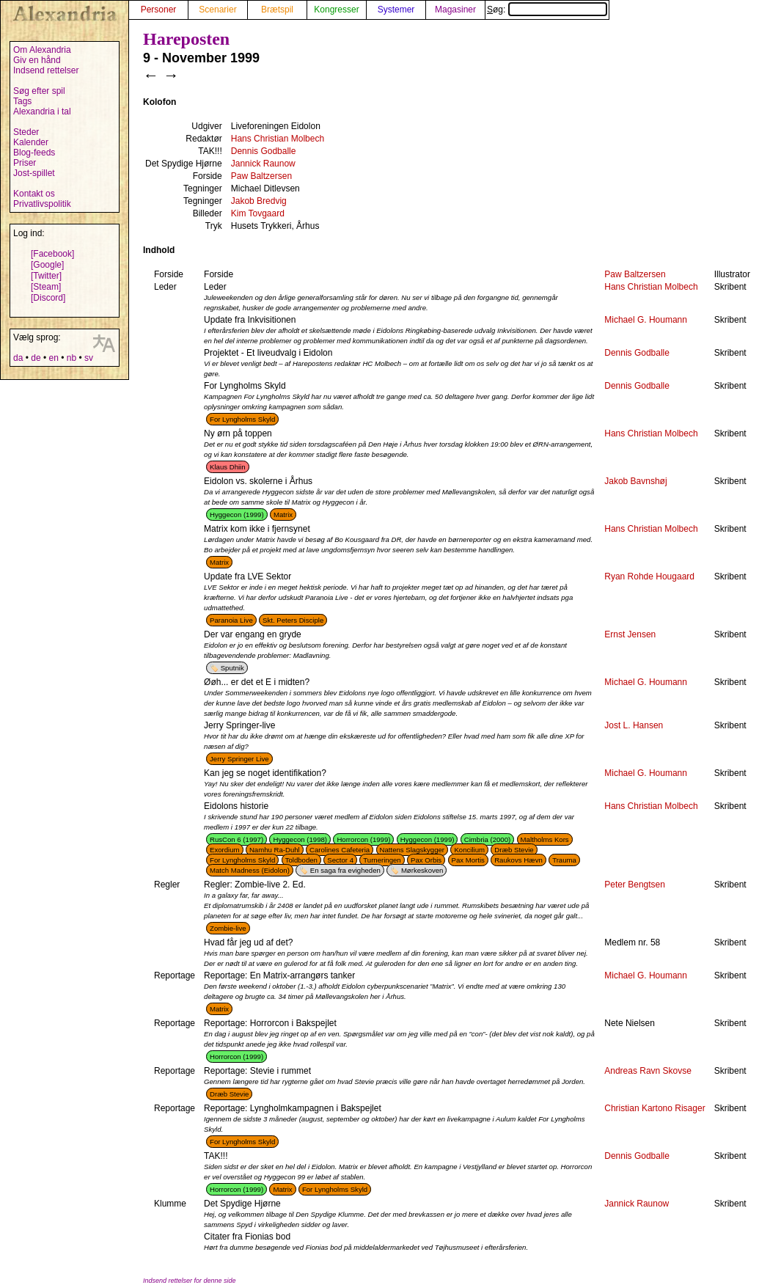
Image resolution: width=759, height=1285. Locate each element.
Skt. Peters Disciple (293, 620)
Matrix (283, 514)
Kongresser (336, 9)
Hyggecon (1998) (300, 839)
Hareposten (186, 38)
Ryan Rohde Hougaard (649, 576)
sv (88, 358)
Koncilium (469, 850)
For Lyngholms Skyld (242, 419)
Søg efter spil (39, 91)
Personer (159, 9)
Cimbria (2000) (487, 839)
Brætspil (277, 9)
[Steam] (46, 287)
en (53, 358)
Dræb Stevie (513, 850)
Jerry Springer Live (239, 759)
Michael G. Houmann (645, 320)
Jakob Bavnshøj (635, 481)
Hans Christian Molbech (277, 138)
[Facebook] (52, 254)
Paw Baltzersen (261, 176)
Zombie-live (228, 928)
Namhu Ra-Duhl (274, 850)
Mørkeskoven (422, 870)
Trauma (564, 860)
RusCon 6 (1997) (236, 839)
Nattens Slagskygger (412, 850)
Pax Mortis (468, 860)
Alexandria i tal (42, 111)
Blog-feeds (34, 152)
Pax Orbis (426, 860)
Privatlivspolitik (42, 204)
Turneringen (381, 860)
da (18, 358)
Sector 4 (340, 860)
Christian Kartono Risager (654, 1108)
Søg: (547, 9)
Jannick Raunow (263, 163)
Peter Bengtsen (634, 884)
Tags (22, 101)
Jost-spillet (34, 173)
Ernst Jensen (630, 634)
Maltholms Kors (545, 839)
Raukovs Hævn (518, 860)
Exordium (225, 850)
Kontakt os (34, 193)
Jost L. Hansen (633, 725)
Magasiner (455, 9)
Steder (26, 132)
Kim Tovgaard (258, 213)
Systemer (396, 9)
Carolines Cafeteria (339, 850)
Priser (24, 163)
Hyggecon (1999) (237, 514)
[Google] (47, 265)
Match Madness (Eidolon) (250, 870)
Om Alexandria (42, 50)
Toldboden (301, 860)
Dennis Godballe (263, 151)
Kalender (30, 142)
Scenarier (217, 9)
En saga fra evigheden (345, 870)
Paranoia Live (231, 620)
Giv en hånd (37, 60)
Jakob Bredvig (259, 201)
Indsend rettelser (45, 70)
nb (71, 358)
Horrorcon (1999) (363, 839)
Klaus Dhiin (228, 467)
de (35, 358)
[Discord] (48, 298)
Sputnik (232, 668)
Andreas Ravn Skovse (648, 1071)
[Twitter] (46, 276)
